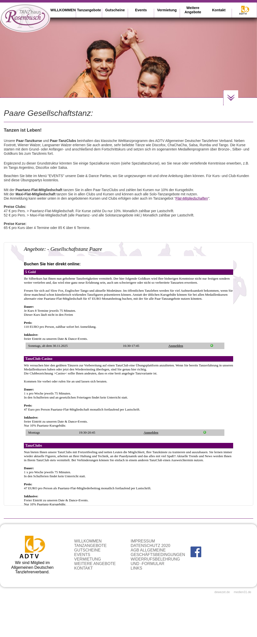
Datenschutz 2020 (150, 545)
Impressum (143, 541)
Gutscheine (115, 10)
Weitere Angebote (192, 10)
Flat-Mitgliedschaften (191, 198)
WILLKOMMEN (63, 10)
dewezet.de (222, 592)
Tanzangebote (89, 10)
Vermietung (167, 10)
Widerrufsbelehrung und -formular (155, 561)
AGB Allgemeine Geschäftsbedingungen (158, 552)
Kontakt (219, 10)
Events (141, 10)
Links (136, 568)
